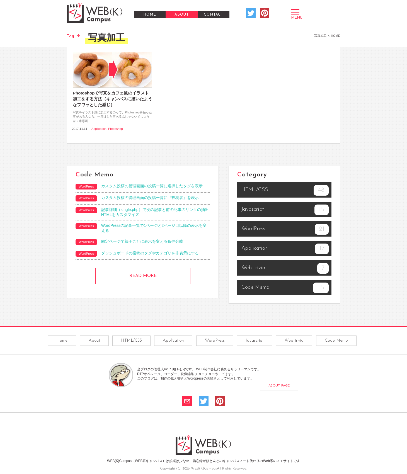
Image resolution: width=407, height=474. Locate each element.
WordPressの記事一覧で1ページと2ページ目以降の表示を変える (154, 228)
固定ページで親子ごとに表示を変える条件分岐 (142, 241)
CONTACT (213, 14)
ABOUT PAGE (279, 385)
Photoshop (115, 128)
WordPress (285, 229)
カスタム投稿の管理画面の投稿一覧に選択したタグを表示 (152, 186)
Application (98, 128)
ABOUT (182, 14)
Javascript (285, 210)
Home (61, 341)
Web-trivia (285, 268)
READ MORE (143, 276)
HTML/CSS (285, 190)
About (94, 341)
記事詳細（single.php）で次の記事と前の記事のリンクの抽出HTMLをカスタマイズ (155, 212)
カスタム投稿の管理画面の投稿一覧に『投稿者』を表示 (150, 197)
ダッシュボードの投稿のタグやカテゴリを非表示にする (150, 253)
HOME (149, 14)
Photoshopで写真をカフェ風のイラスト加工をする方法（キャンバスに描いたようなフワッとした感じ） (112, 99)
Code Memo (285, 288)
